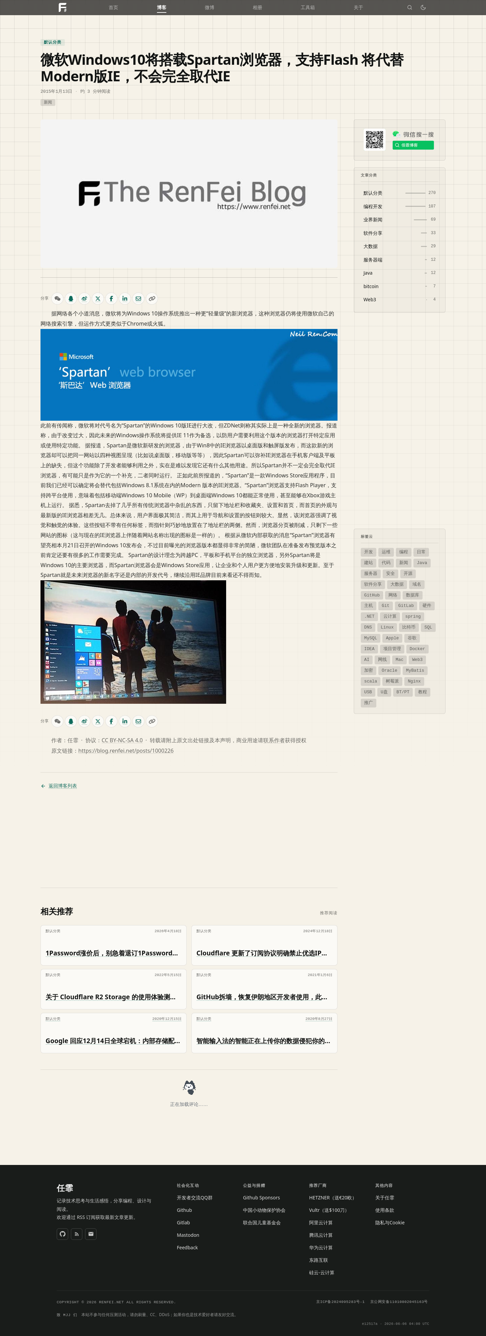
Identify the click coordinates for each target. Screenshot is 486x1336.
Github (184, 1209)
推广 (368, 702)
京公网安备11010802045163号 (399, 1301)
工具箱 (308, 7)
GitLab (406, 605)
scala (370, 681)
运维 (386, 552)
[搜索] (410, 7)
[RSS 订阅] (76, 1234)
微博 (209, 7)
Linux (387, 627)
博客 (161, 7)
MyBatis (415, 670)
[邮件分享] (138, 298)
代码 (386, 562)
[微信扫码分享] (57, 298)
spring (413, 616)
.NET (369, 616)
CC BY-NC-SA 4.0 (122, 740)
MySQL (370, 638)
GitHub (372, 595)
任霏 (65, 1188)
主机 (368, 605)
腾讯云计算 (321, 1234)
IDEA (369, 648)
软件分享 (373, 584)
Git (385, 605)
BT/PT (403, 692)
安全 (390, 573)
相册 (257, 7)
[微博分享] (84, 298)
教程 (422, 692)
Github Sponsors (261, 1197)
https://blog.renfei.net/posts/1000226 (125, 750)
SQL (428, 627)
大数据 (397, 584)
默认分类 (52, 42)
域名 (416, 584)
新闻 (48, 102)
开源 (408, 573)
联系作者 (274, 740)
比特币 (408, 627)
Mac (399, 659)
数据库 (412, 595)
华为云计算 (321, 1247)
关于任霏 (384, 1197)
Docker (417, 648)
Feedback (187, 1247)
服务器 (370, 573)
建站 (368, 562)
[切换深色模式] (423, 7)
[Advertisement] (189, 838)
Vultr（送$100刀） (329, 1209)
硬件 (427, 605)
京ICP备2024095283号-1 (340, 1301)
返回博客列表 (58, 785)
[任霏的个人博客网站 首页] (62, 7)
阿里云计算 (321, 1222)
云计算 (390, 616)
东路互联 (318, 1259)
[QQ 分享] (71, 298)
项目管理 (392, 648)
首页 (113, 7)
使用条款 (384, 1209)
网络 (392, 595)
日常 (421, 552)
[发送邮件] (91, 1234)
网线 (382, 659)
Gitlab (183, 1222)
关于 (358, 7)
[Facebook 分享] (111, 298)
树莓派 (392, 681)
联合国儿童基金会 (262, 1222)
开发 (368, 552)
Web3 (417, 659)
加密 (368, 670)
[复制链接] (152, 298)
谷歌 (412, 638)
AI (366, 659)
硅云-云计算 (321, 1272)
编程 (403, 552)
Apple (392, 638)
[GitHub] (62, 1234)
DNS (368, 627)
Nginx (414, 681)
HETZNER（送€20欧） (333, 1197)
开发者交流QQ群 (195, 1197)
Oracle (389, 670)
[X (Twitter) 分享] (98, 298)
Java (422, 562)
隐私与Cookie (390, 1222)
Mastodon (188, 1234)
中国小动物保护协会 (264, 1209)
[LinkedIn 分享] (125, 298)
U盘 (384, 692)
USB (368, 692)
